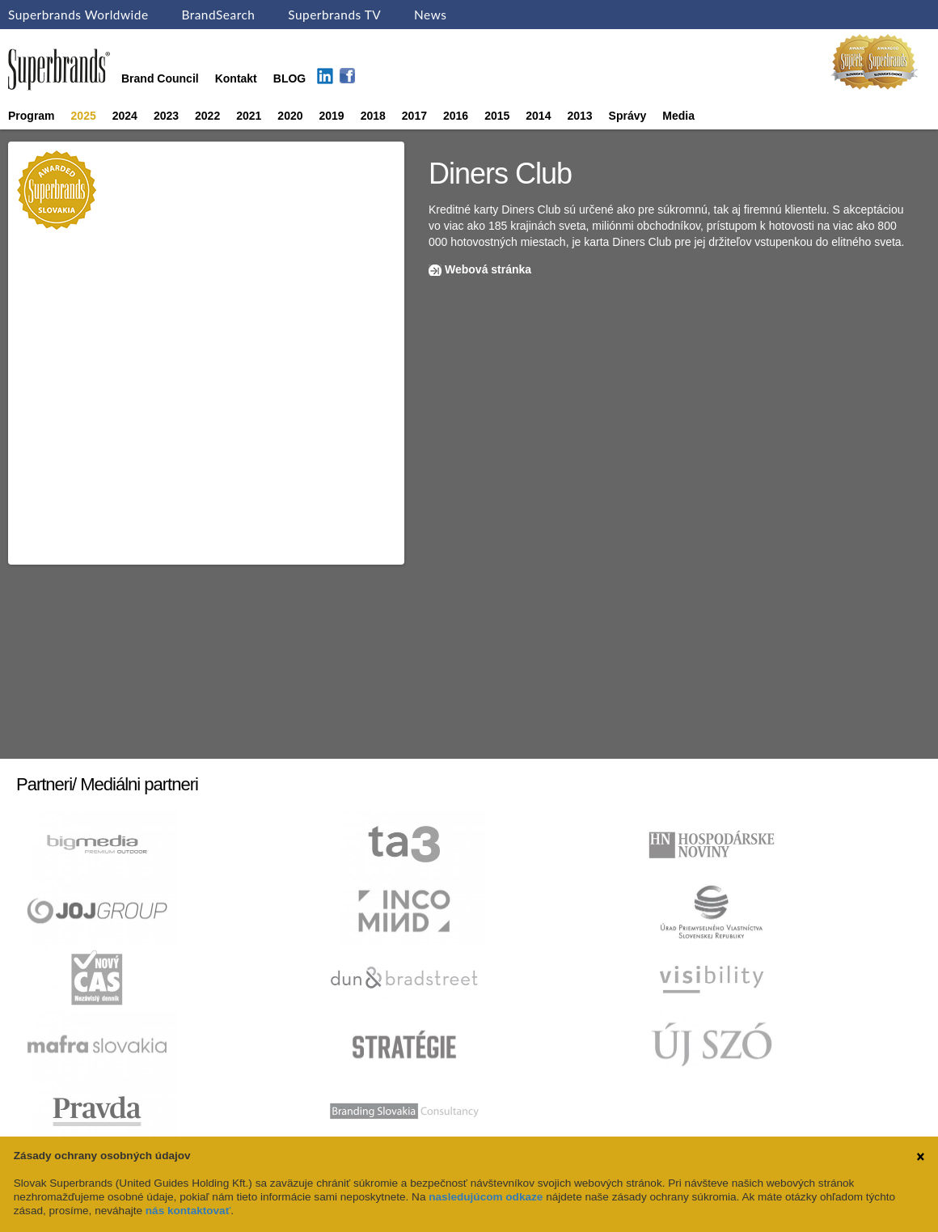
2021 (248, 115)
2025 (83, 115)
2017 (414, 115)
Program (31, 115)
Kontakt (236, 78)
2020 (289, 115)
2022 (207, 115)
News (430, 14)
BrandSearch (218, 14)
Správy (628, 115)
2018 (373, 115)
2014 (538, 115)
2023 (166, 115)
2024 (124, 115)
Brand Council (160, 78)
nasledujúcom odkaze (486, 1197)
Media (678, 115)
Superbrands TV (334, 14)
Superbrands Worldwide (78, 14)
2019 (331, 115)
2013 (579, 115)
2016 (455, 115)
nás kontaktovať (188, 1210)
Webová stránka (488, 269)
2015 (496, 115)
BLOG (289, 78)
